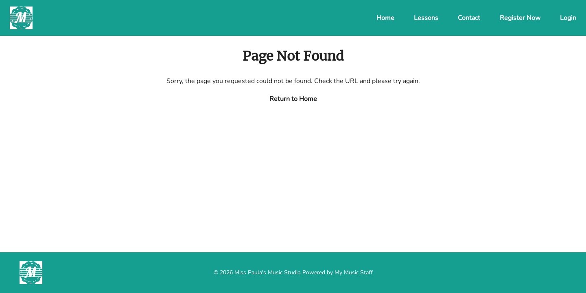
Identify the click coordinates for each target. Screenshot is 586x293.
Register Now (520, 17)
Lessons (426, 17)
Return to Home (293, 98)
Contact (469, 17)
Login (568, 17)
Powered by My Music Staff (337, 272)
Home (385, 17)
